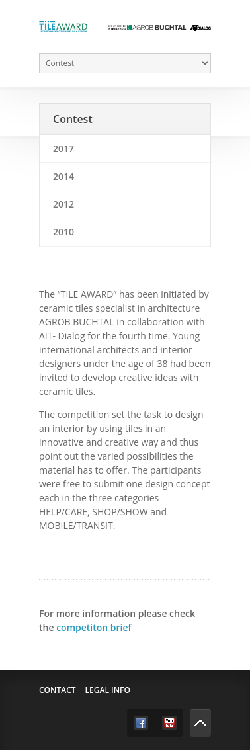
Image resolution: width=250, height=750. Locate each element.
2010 (63, 232)
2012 (63, 204)
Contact (57, 690)
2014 (63, 176)
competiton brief (93, 627)
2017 (63, 148)
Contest (73, 119)
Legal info (107, 690)
